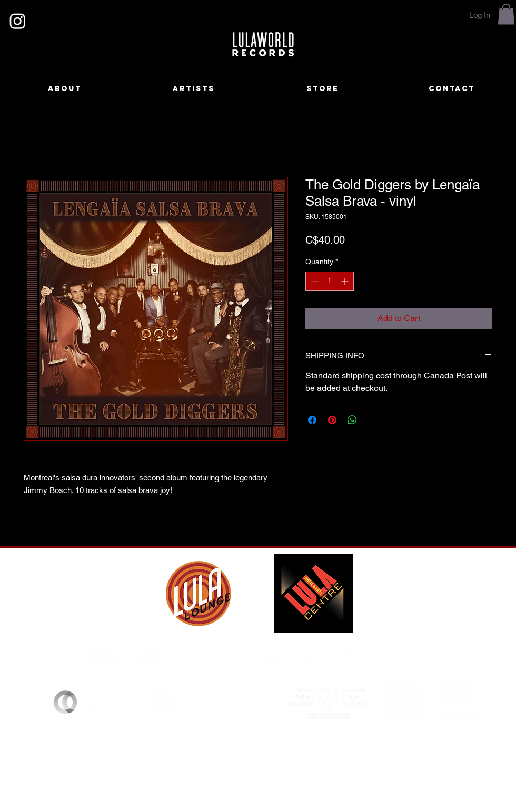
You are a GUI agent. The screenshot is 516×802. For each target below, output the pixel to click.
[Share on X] (372, 420)
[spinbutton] (329, 281)
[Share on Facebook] (312, 420)
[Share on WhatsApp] (352, 420)
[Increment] (345, 281)
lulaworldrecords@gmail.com (304, 759)
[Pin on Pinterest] (332, 420)
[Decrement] (313, 281)
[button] (506, 14)
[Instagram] (17, 21)
